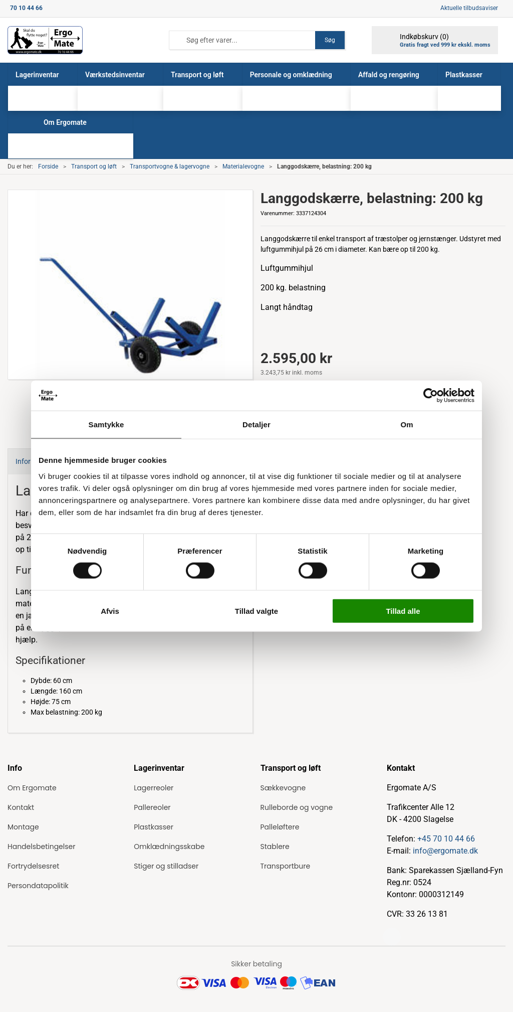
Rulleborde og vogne (297, 807)
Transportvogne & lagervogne (169, 166)
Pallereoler (152, 807)
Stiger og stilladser (166, 866)
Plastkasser (153, 827)
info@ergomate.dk (445, 851)
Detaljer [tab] (256, 424)
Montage (23, 827)
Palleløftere (280, 827)
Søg (330, 40)
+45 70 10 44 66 (446, 839)
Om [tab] (406, 424)
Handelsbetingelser (41, 846)
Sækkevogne (283, 788)
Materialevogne (243, 166)
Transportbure (286, 866)
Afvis (110, 610)
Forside (48, 166)
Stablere (275, 846)
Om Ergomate (32, 788)
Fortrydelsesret (33, 866)
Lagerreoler (153, 788)
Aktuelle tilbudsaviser (469, 8)
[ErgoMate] (45, 40)
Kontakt (21, 807)
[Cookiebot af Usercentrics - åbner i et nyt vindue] (430, 395)
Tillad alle (403, 610)
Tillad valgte (256, 610)
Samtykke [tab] (106, 424)
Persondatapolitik (38, 886)
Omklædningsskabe (169, 846)
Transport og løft (94, 166)
